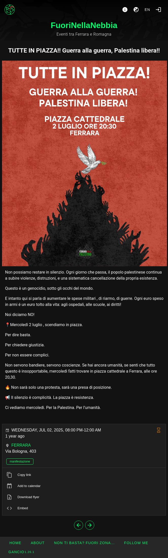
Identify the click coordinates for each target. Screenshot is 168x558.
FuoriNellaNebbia (84, 25)
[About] (124, 9)
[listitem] (84, 475)
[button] (84, 542)
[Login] (158, 9)
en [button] (147, 10)
